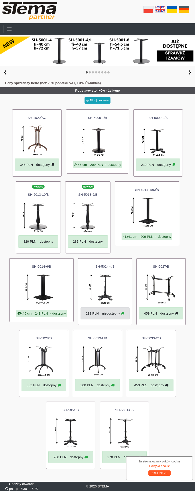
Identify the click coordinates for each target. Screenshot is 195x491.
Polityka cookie (159, 466)
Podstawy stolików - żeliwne (97, 90)
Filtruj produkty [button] (97, 100)
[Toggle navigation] (9, 29)
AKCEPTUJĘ (159, 473)
